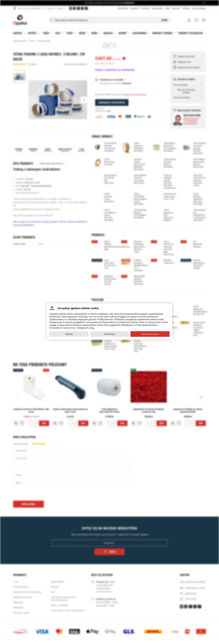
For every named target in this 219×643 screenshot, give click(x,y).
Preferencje (109, 334)
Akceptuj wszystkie (150, 334)
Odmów (69, 334)
